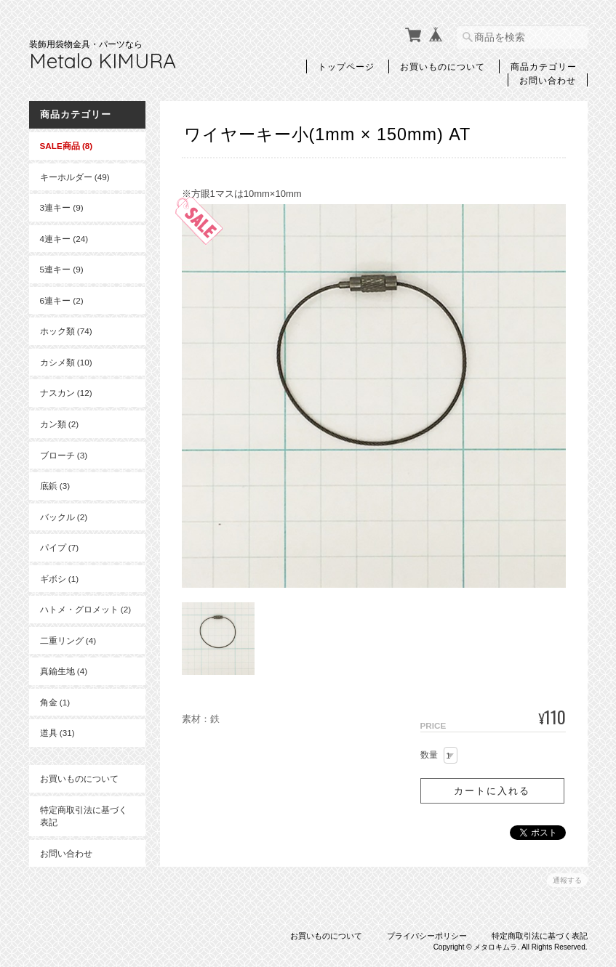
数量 (429, 755)
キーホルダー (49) (75, 177)
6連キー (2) (62, 300)
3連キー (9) (62, 207)
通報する (567, 880)
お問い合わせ (547, 79)
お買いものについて (442, 66)
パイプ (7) (59, 547)
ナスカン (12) (66, 392)
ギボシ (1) (59, 578)
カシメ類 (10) (66, 362)
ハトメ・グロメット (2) (86, 609)
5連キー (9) (62, 269)
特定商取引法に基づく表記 (83, 816)
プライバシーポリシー (427, 935)
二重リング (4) (68, 640)
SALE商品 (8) (66, 145)
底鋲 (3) (55, 485)
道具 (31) (57, 732)
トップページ (346, 66)
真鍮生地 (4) (64, 671)
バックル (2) (64, 517)
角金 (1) (55, 702)
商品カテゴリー (544, 66)
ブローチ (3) (64, 455)
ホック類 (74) (66, 331)
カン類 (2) (59, 424)
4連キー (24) (64, 238)
